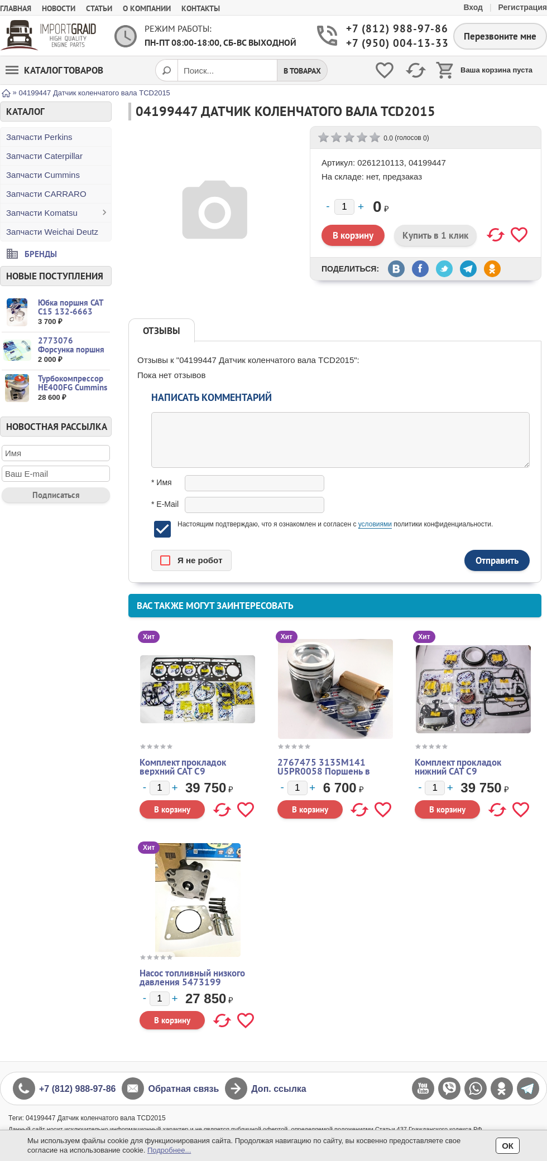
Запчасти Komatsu (42, 212)
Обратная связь (183, 1089)
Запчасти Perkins (39, 137)
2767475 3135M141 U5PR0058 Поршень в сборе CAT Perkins (323, 771)
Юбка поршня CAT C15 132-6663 (70, 307)
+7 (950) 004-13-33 (391, 43)
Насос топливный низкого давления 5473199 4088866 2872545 (192, 982)
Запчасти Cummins (43, 175)
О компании (147, 8)
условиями (375, 524)
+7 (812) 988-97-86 (391, 28)
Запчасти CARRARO (46, 194)
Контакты (200, 8)
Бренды (41, 253)
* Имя (161, 482)
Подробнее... (169, 1150)
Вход (473, 7)
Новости (58, 8)
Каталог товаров (54, 70)
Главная (15, 8)
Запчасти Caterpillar (44, 156)
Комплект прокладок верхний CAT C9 (183, 766)
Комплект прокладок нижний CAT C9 (458, 766)
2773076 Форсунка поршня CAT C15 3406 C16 (72, 349)
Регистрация (522, 7)
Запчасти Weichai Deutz (52, 231)
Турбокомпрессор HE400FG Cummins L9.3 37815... (72, 387)
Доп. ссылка (278, 1089)
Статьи (99, 8)
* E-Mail (165, 504)
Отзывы (161, 331)
